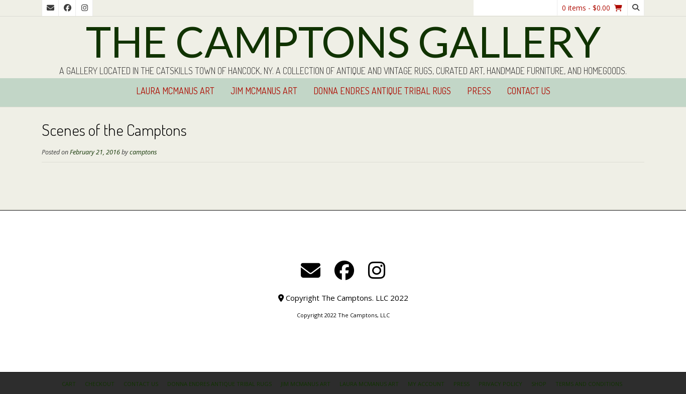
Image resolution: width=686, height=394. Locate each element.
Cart (69, 383)
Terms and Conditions (588, 383)
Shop (538, 383)
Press (479, 90)
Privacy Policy (500, 383)
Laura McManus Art (175, 90)
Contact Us (528, 90)
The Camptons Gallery (343, 41)
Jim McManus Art (264, 90)
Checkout (100, 383)
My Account (426, 383)
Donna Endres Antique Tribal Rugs (382, 90)
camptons (143, 152)
